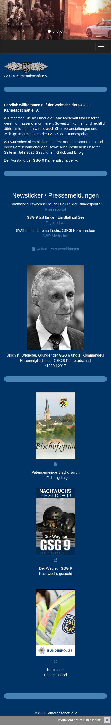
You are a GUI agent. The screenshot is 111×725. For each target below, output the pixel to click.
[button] (8, 20)
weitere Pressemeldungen (55, 249)
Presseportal (55, 209)
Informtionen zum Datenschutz (79, 720)
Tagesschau (55, 222)
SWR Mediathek (55, 236)
